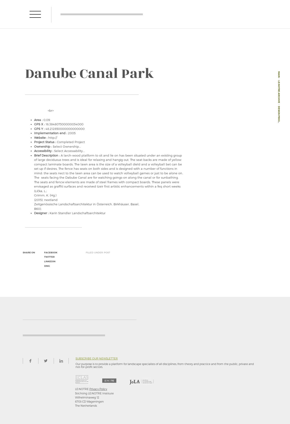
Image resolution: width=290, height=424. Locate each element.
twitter (49, 256)
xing (47, 266)
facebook (50, 252)
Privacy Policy (98, 389)
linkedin (49, 261)
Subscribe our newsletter (97, 358)
